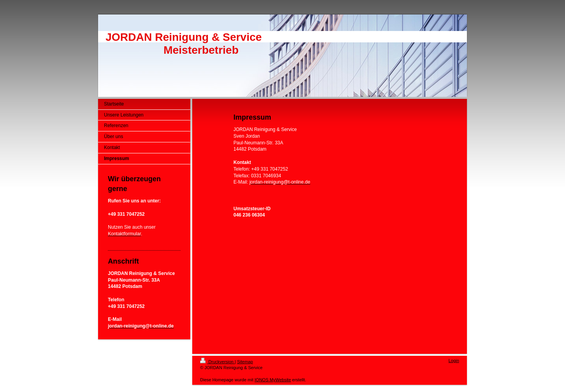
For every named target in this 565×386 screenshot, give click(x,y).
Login (453, 360)
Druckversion (217, 361)
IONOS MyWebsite (273, 379)
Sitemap (245, 361)
